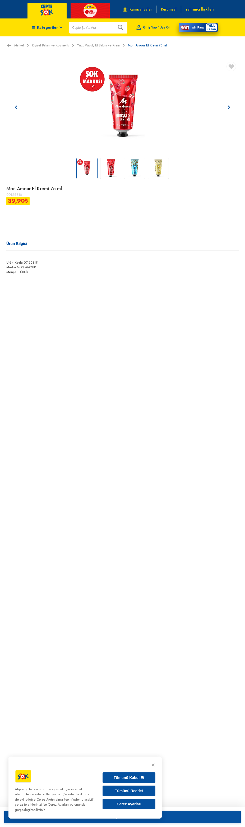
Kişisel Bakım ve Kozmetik (53, 45)
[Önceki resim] (15, 107)
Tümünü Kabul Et (129, 778)
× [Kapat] (153, 764)
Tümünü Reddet (129, 791)
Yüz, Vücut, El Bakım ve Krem (101, 45)
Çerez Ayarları (129, 804)
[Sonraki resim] (229, 107)
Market (21, 45)
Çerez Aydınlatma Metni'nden (58, 799)
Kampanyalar (137, 9)
